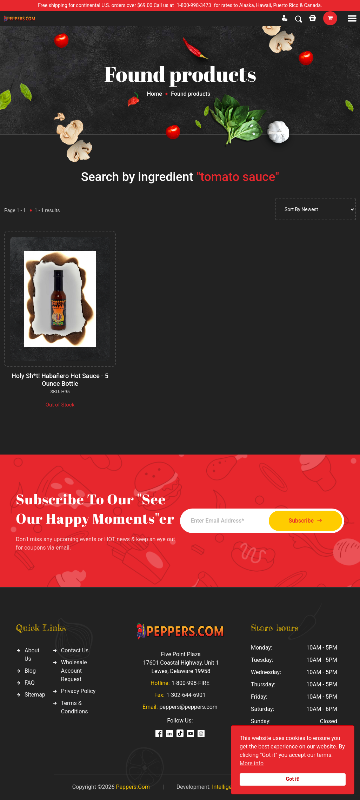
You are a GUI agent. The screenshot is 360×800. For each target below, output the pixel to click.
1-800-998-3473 (194, 5)
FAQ (30, 682)
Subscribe (305, 520)
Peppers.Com (132, 787)
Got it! (293, 779)
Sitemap (35, 694)
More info (252, 763)
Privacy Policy (78, 691)
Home (154, 93)
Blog (30, 670)
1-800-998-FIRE (190, 683)
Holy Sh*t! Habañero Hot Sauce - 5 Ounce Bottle (60, 379)
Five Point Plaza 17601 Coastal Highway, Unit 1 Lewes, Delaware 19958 (181, 662)
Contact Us (75, 650)
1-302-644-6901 (186, 695)
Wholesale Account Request (74, 671)
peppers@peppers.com (189, 707)
